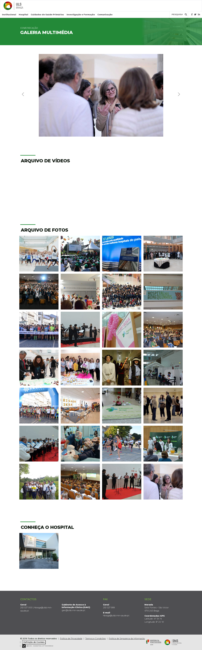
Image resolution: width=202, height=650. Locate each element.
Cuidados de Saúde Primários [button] (47, 14)
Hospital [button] (23, 14)
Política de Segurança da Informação (127, 638)
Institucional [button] (9, 14)
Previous (23, 94)
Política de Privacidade (71, 638)
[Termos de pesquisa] (177, 14)
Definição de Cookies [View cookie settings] (34, 642)
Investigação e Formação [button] (81, 14)
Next (179, 94)
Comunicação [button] (104, 14)
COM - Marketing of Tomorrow (37, 646)
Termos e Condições (95, 638)
